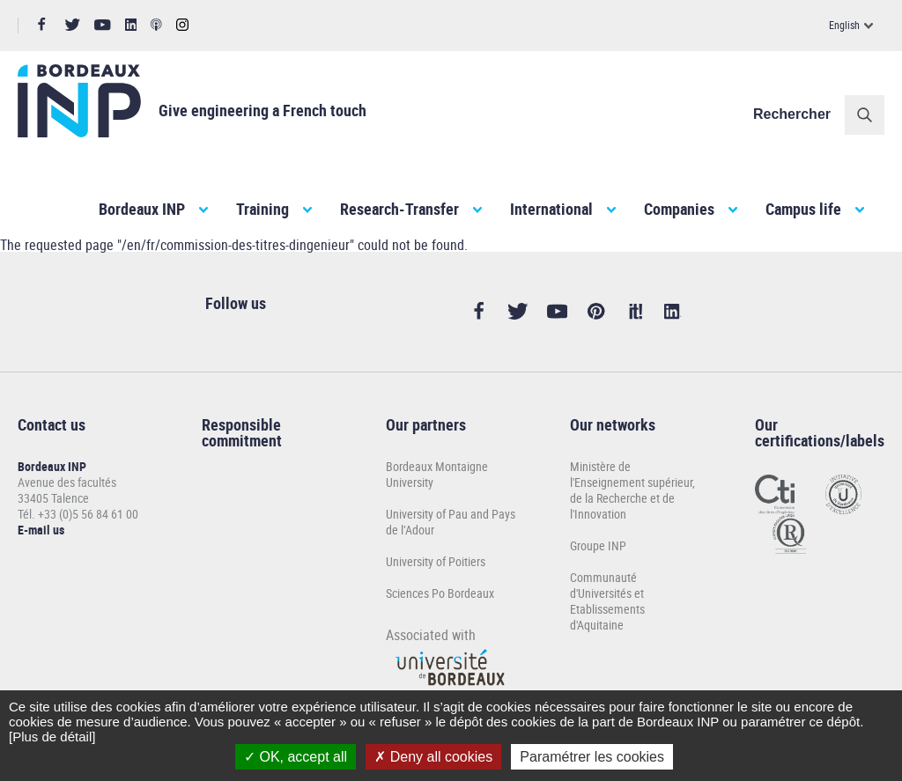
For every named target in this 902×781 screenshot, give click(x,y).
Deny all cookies (433, 756)
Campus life (803, 208)
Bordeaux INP (142, 208)
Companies (679, 208)
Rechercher (792, 114)
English (844, 25)
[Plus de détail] (52, 736)
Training (262, 208)
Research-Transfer (399, 208)
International (551, 208)
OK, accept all (295, 756)
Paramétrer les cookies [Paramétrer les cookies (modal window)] (592, 756)
